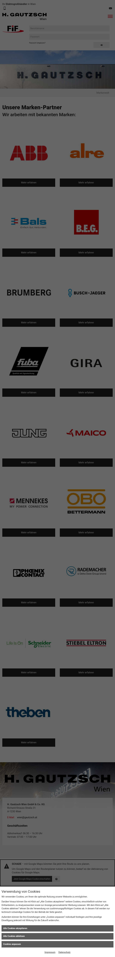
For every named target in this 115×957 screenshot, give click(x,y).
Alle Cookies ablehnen (14, 936)
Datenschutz (64, 952)
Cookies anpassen (12, 944)
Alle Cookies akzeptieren (15, 928)
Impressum (50, 952)
